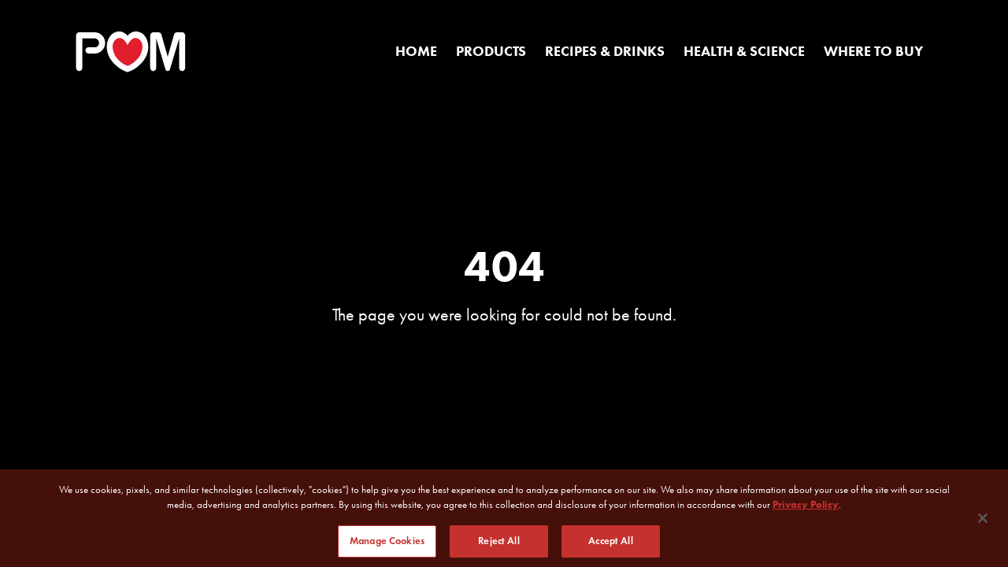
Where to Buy (873, 51)
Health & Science (744, 51)
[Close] (982, 522)
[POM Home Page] (131, 52)
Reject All (498, 545)
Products (491, 51)
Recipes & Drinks (605, 51)
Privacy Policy (806, 508)
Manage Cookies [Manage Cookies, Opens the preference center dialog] (387, 545)
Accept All (610, 545)
